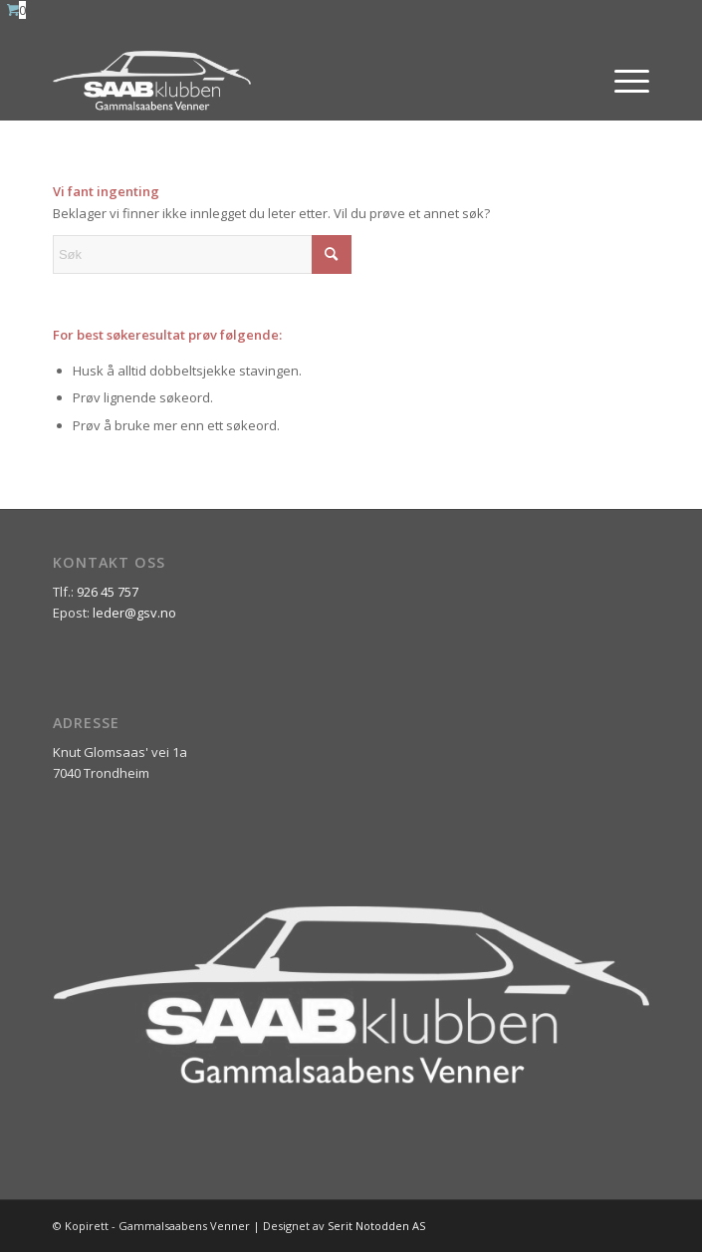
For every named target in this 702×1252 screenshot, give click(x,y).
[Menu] (621, 81)
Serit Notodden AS (376, 1225)
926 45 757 (107, 592)
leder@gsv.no (134, 613)
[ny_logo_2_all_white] (291, 81)
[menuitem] (621, 81)
